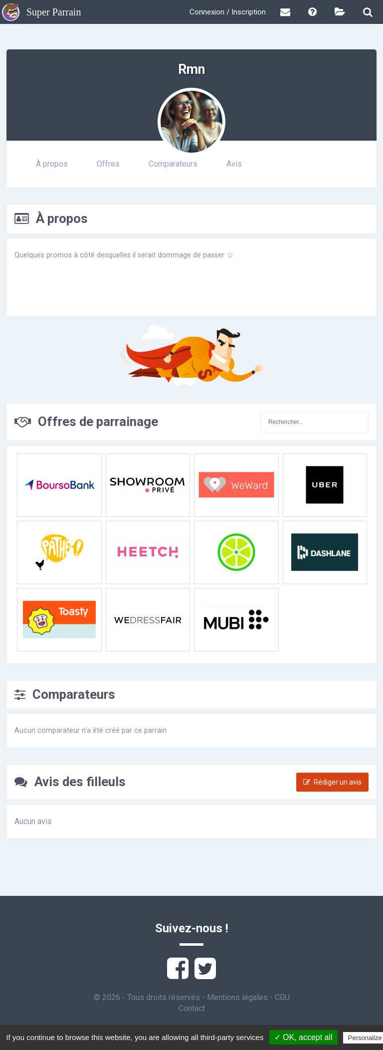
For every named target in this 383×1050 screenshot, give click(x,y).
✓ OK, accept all (303, 1037)
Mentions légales (237, 997)
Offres (108, 164)
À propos (52, 164)
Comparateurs (173, 164)
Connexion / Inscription (228, 11)
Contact (192, 1008)
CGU (282, 997)
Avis (234, 164)
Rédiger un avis (332, 782)
